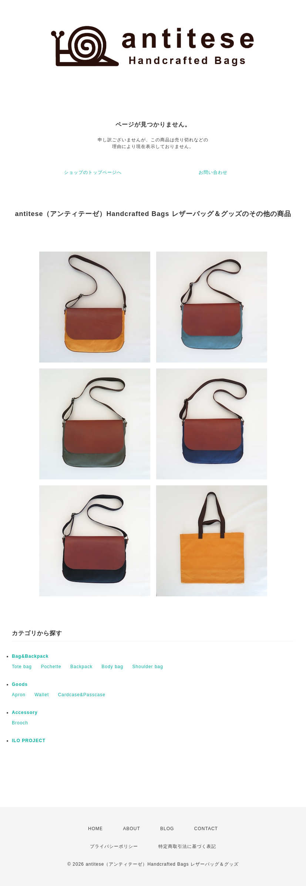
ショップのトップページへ (93, 172)
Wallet (41, 694)
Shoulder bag (147, 666)
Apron (19, 694)
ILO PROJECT (29, 740)
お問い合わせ (213, 172)
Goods (20, 684)
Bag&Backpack (30, 656)
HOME (95, 828)
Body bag (112, 666)
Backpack (81, 666)
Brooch (20, 722)
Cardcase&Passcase (81, 694)
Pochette (51, 666)
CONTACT (206, 828)
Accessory (25, 712)
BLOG (167, 828)
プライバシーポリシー (114, 846)
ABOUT (131, 828)
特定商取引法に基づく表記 (187, 846)
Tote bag (22, 666)
